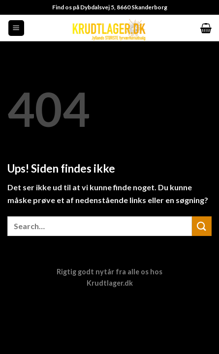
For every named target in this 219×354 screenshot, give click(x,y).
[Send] (202, 226)
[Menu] (16, 28)
